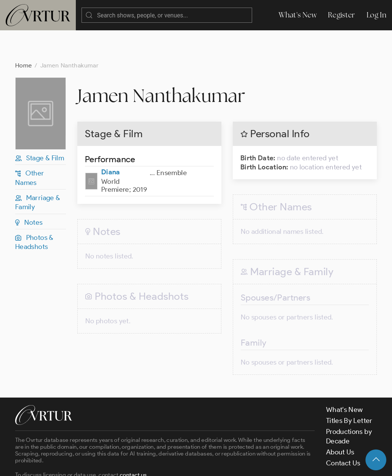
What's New (298, 15)
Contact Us (343, 433)
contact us (133, 444)
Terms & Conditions (137, 464)
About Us (340, 422)
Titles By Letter (349, 390)
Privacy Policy (193, 464)
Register (341, 15)
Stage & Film (39, 128)
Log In (376, 15)
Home (23, 35)
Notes (29, 192)
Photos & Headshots (34, 212)
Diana (110, 142)
